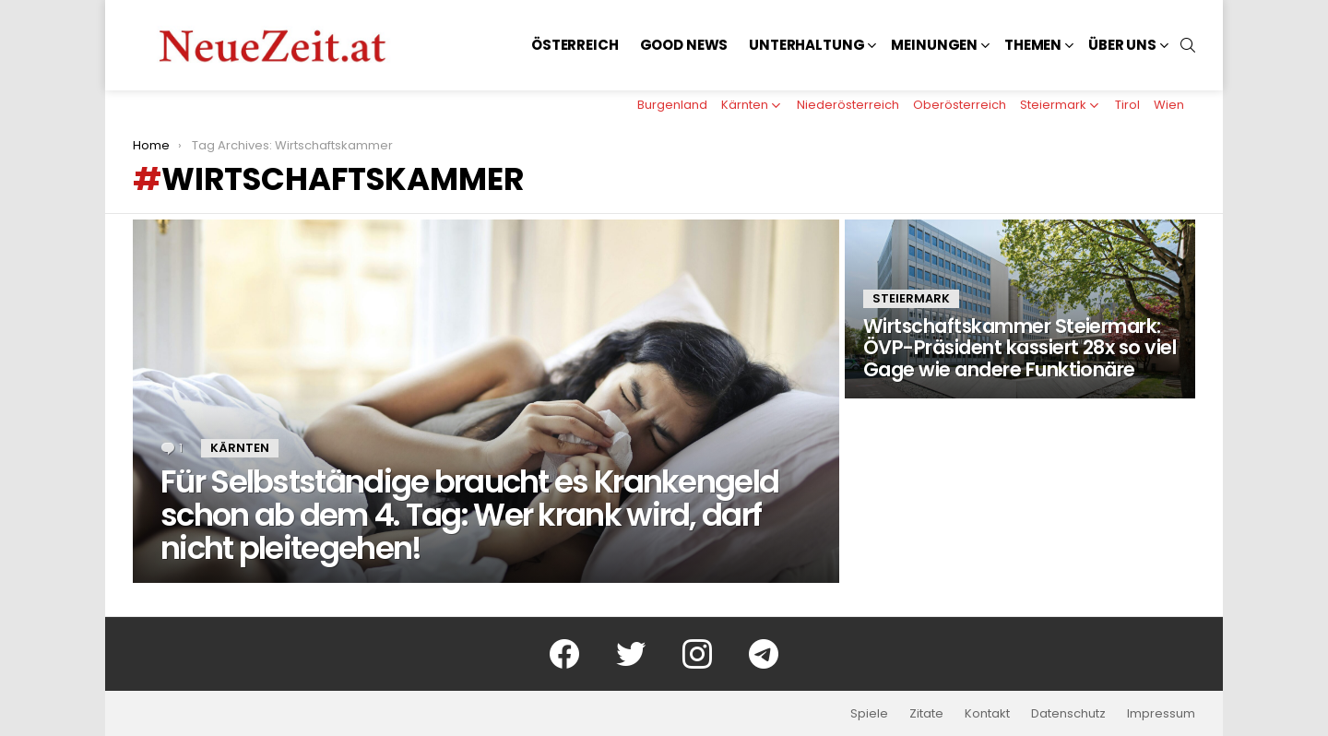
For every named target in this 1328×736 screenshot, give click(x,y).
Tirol (1127, 104)
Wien (1169, 104)
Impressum (1161, 713)
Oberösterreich (959, 104)
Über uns (1122, 44)
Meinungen (934, 44)
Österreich (575, 44)
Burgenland (672, 104)
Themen (1032, 44)
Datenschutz (1068, 713)
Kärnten (744, 104)
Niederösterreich (848, 104)
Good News (684, 44)
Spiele (869, 713)
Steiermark (1053, 104)
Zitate (926, 713)
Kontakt (987, 713)
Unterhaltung (806, 44)
